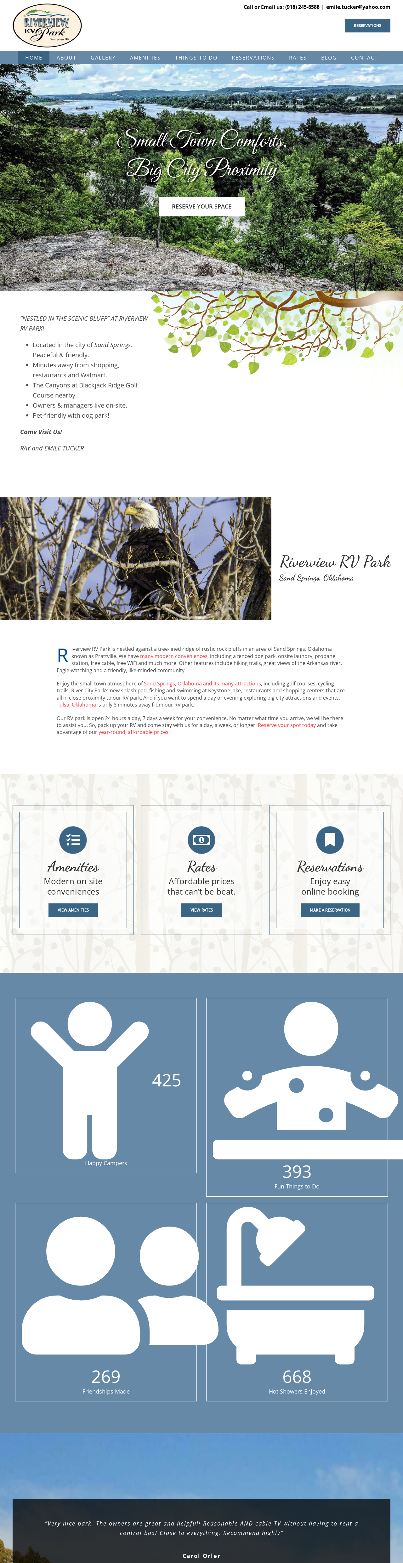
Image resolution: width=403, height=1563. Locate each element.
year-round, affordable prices (133, 732)
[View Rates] (201, 910)
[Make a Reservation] (330, 910)
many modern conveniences (173, 656)
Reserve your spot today (287, 725)
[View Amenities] (73, 910)
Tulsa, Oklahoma (76, 704)
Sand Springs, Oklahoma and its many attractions (202, 683)
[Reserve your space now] (372, 25)
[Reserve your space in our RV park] (202, 206)
